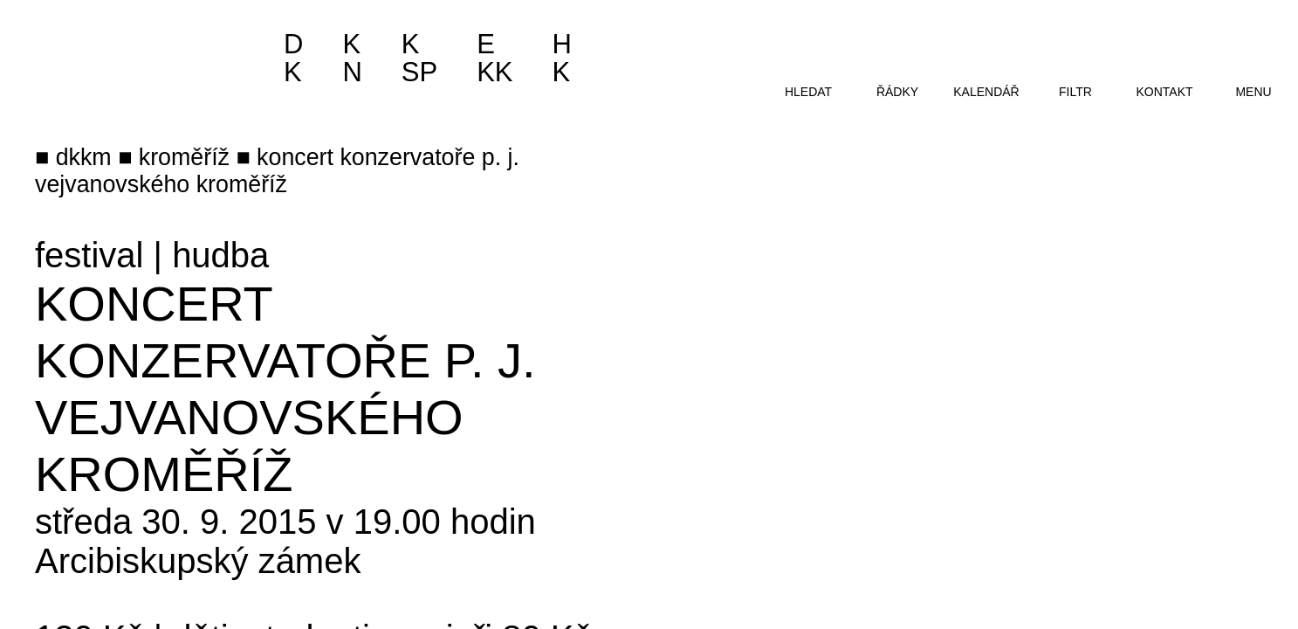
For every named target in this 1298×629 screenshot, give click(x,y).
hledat (808, 92)
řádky (897, 92)
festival (89, 255)
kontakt (1164, 92)
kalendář (986, 92)
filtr (1075, 92)
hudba (220, 255)
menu (1253, 92)
